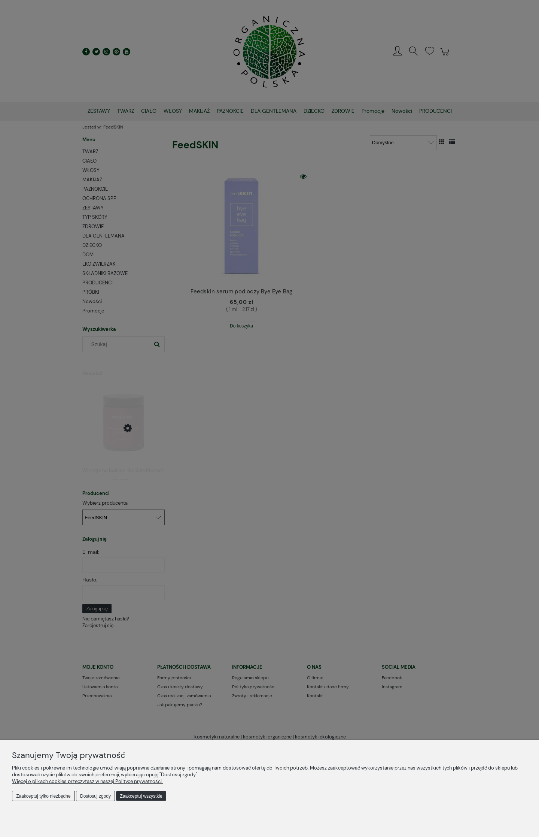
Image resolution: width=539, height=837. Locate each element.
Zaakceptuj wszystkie (141, 796)
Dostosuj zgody (95, 796)
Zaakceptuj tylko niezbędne (43, 796)
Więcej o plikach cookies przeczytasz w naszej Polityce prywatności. (87, 781)
